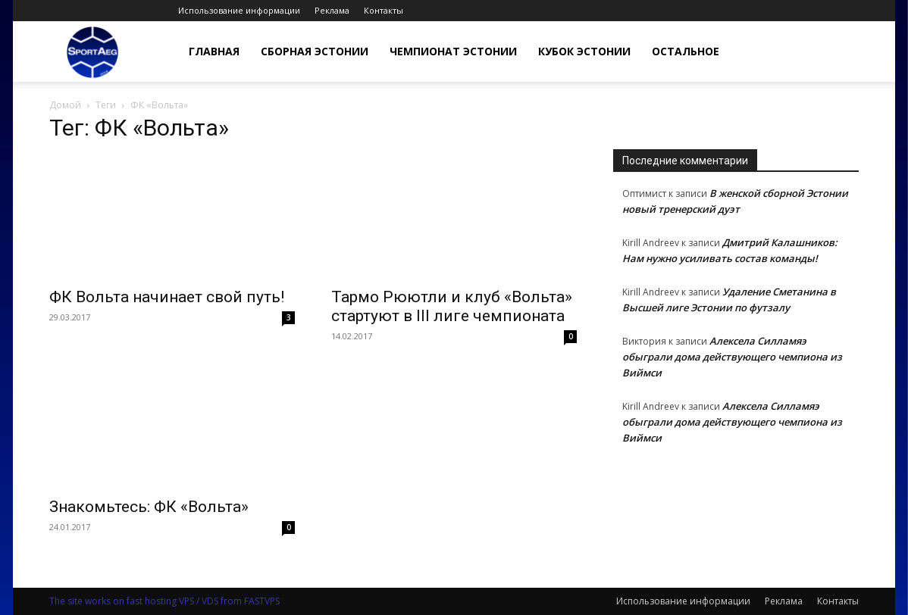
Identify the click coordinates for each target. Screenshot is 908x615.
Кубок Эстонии (584, 51)
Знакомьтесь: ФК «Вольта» (149, 507)
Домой (65, 104)
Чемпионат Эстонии (453, 51)
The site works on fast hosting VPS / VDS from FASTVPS (164, 601)
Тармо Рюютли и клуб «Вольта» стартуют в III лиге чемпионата (451, 306)
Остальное (685, 51)
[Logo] (92, 52)
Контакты (383, 10)
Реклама (332, 10)
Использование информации (239, 10)
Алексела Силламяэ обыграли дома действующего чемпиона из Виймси (732, 356)
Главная (214, 51)
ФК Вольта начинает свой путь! (166, 297)
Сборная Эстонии (314, 51)
